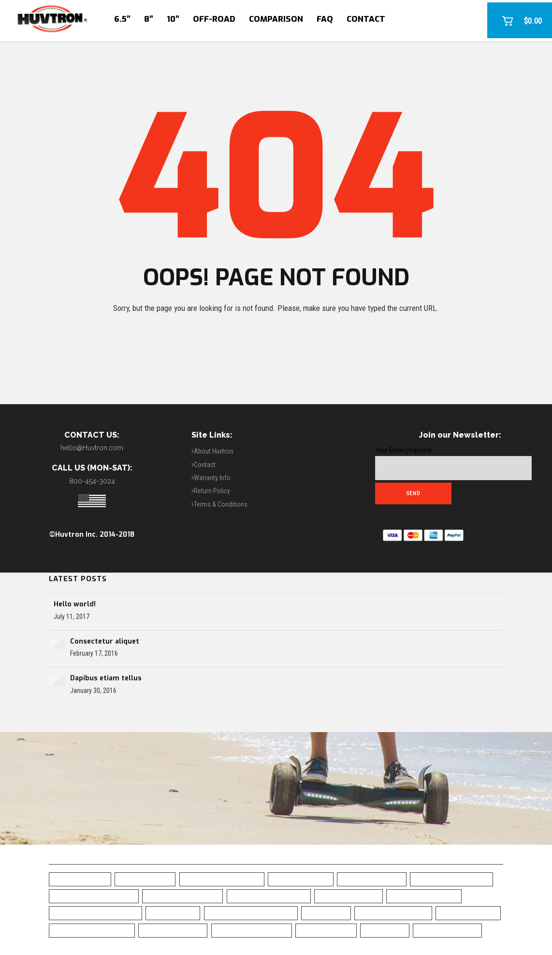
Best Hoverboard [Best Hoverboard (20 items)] (300, 878)
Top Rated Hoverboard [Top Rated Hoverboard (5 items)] (251, 930)
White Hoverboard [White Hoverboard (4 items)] (447, 930)
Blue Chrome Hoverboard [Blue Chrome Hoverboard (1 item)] (94, 895)
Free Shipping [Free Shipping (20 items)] (173, 912)
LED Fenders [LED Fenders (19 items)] (326, 912)
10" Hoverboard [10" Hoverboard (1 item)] (145, 878)
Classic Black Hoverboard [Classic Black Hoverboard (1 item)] (95, 912)
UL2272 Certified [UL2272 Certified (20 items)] (326, 930)
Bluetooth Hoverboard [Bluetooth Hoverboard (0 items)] (269, 895)
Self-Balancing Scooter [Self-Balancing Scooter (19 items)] (92, 930)
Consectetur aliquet (104, 641)
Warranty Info (212, 478)
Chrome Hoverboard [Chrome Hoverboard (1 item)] (423, 895)
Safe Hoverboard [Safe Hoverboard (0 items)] (468, 912)
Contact (366, 19)
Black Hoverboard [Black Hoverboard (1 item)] (371, 878)
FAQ (325, 19)
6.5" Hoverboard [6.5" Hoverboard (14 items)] (80, 878)
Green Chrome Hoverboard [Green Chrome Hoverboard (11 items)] (251, 912)
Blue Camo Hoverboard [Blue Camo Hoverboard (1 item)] (451, 878)
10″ (173, 19)
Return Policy (212, 491)
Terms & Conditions (220, 504)
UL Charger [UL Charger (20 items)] (384, 930)
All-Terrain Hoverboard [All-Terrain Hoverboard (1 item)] (222, 878)
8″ (148, 19)
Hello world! (75, 604)
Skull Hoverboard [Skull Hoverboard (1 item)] (172, 930)
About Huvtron (213, 451)
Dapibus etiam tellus (106, 678)
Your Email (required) (453, 463)
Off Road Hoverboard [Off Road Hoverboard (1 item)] (393, 912)
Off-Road (214, 19)
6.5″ (122, 19)
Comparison (276, 19)
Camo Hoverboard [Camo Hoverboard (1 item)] (348, 895)
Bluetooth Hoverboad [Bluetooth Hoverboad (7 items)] (182, 895)
